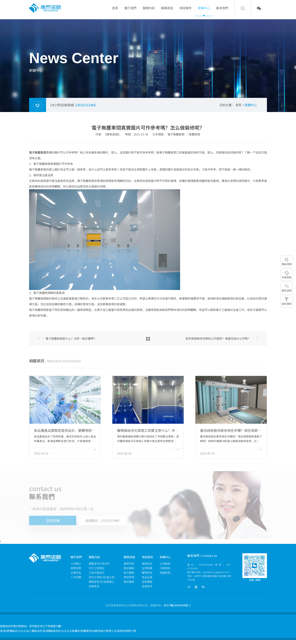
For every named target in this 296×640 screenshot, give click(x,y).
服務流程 (129, 563)
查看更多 (94, 586)
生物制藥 (147, 568)
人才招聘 (76, 577)
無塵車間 (194, 134)
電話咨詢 (286, 262)
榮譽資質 (76, 568)
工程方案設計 (97, 572)
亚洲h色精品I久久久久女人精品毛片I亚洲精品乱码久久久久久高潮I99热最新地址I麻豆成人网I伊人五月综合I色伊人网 (68, 631)
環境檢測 (147, 563)
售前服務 (129, 568)
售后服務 (129, 582)
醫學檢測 (147, 572)
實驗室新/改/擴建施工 (101, 582)
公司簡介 (76, 563)
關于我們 (130, 11)
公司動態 (165, 563)
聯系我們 (222, 11)
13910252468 (85, 104)
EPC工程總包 (96, 568)
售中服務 (129, 572)
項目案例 (185, 11)
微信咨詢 (286, 288)
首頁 (115, 11)
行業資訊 (165, 568)
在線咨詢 (286, 275)
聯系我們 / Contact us (202, 555)
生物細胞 (147, 582)
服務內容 (149, 11)
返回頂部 (286, 301)
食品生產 (147, 577)
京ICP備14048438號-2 (177, 605)
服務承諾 (167, 11)
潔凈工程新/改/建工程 (101, 577)
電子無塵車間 (175, 134)
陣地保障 (129, 577)
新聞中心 (204, 11)
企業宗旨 (76, 572)
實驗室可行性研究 (99, 563)
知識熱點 (165, 572)
